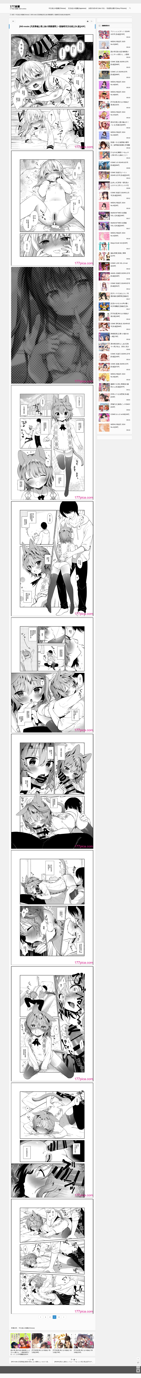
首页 (12, 14)
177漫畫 (15, 6)
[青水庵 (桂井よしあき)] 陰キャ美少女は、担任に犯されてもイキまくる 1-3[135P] (120, 346)
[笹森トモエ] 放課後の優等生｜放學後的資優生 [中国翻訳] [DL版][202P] (120, 145)
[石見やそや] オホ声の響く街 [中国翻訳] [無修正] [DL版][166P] (120, 306)
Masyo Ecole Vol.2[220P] (119, 243)
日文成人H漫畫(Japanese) (77, 8)
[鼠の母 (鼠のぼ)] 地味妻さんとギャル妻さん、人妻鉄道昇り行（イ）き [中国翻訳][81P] (20, 1352)
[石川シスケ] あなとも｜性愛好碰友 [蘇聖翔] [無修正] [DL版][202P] (120, 296)
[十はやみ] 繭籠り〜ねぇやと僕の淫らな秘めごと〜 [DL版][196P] (120, 155)
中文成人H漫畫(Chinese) (57, 8)
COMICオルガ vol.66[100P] (120, 414)
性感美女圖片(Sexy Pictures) (117, 8)
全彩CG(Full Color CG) (96, 8)
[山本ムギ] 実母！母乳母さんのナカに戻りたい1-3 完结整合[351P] (120, 185)
